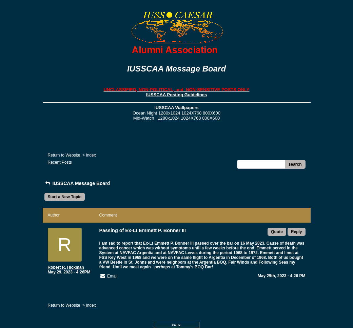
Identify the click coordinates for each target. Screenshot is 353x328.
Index (91, 155)
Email (112, 276)
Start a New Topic (65, 196)
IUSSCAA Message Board (77, 183)
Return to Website (64, 155)
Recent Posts (60, 162)
